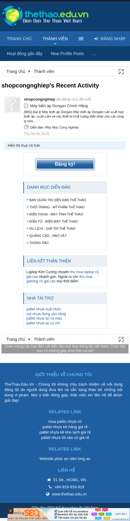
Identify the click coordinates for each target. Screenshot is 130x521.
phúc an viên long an (73, 458)
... (94, 53)
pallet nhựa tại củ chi (43, 323)
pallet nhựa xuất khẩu (44, 309)
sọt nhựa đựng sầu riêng (46, 314)
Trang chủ (19, 38)
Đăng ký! (65, 164)
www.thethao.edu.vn (69, 494)
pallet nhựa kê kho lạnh (59, 432)
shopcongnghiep (39, 99)
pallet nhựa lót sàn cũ (59, 437)
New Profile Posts (67, 53)
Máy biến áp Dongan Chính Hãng (59, 106)
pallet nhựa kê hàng (59, 427)
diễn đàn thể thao (65, 346)
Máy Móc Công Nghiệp (62, 127)
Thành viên (55, 38)
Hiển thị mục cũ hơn (24, 145)
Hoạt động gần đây (24, 53)
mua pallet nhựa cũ (65, 421)
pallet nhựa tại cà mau (44, 318)
